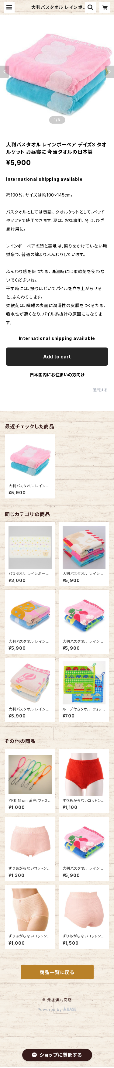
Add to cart (57, 357)
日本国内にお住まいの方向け (57, 374)
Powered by (57, 1009)
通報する (100, 390)
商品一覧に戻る (57, 972)
